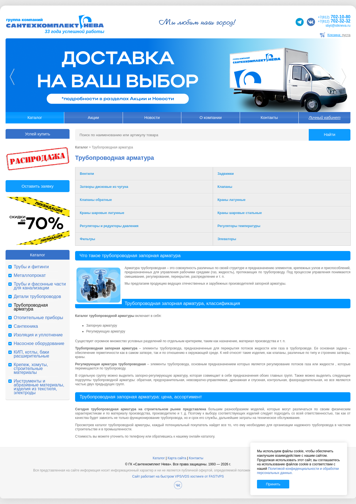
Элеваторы (226, 239)
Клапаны (224, 187)
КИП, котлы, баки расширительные (31, 354)
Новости (152, 117)
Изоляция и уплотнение (38, 335)
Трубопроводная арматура (31, 307)
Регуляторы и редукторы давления (109, 226)
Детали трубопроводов (37, 297)
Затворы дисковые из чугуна (104, 187)
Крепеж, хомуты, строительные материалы (31, 368)
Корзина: (338, 35)
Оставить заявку (38, 186)
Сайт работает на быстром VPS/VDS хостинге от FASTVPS (178, 476)
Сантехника (26, 326)
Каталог (35, 117)
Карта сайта (176, 458)
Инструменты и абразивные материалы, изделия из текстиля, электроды (39, 387)
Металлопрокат (30, 275)
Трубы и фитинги (31, 267)
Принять (273, 484)
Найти (329, 134)
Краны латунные (231, 200)
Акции (93, 117)
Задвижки (225, 174)
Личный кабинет (324, 117)
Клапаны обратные (96, 200)
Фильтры (87, 239)
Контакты (269, 117)
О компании (211, 117)
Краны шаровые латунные (102, 213)
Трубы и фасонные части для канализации (40, 286)
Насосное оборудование (39, 344)
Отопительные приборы (38, 318)
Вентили (87, 174)
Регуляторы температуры (238, 226)
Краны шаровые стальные (239, 213)
